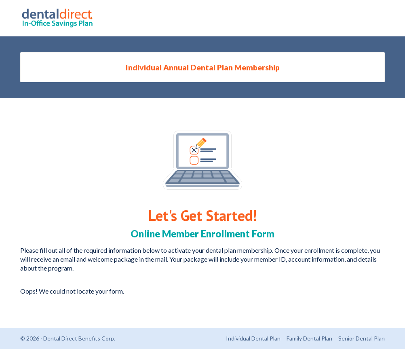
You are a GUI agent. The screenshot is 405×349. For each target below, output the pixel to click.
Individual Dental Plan (253, 338)
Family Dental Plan (309, 338)
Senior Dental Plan (361, 338)
